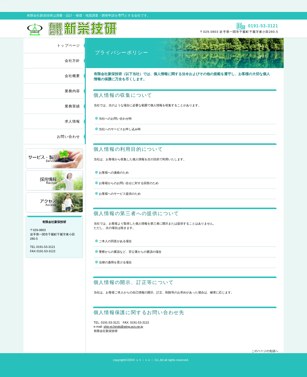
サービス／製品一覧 (55, 158)
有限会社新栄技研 (88, 28)
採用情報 (55, 180)
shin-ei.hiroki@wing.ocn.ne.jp (123, 326)
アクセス (55, 202)
